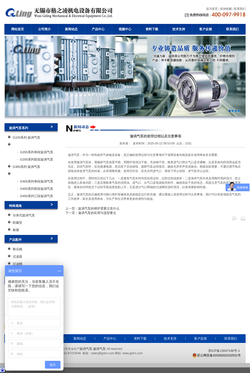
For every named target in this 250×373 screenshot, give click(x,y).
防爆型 (17, 222)
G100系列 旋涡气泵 (26, 137)
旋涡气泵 (86, 349)
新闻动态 (71, 29)
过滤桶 (17, 264)
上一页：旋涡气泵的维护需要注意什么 (92, 208)
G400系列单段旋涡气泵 (36, 181)
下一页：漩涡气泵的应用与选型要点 (90, 213)
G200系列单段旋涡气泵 (36, 152)
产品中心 (98, 29)
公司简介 (44, 29)
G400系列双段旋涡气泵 (36, 189)
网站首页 (17, 29)
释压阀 (17, 249)
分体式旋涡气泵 (24, 215)
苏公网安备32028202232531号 (216, 355)
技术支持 (178, 29)
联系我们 (232, 29)
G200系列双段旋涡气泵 (36, 159)
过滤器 (17, 256)
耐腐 (16, 230)
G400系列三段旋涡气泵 (36, 196)
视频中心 (125, 29)
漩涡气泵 (99, 349)
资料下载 (152, 29)
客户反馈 (205, 29)
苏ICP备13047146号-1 (224, 351)
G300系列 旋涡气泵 (26, 167)
